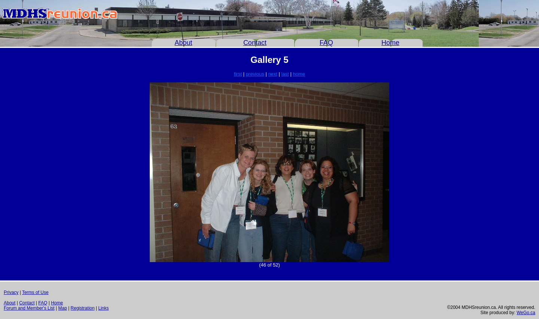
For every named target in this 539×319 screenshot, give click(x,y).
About (183, 42)
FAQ (326, 42)
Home (390, 42)
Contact (255, 42)
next (272, 74)
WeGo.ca (526, 312)
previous (255, 74)
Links (103, 308)
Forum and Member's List (29, 308)
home (299, 74)
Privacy (11, 292)
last (285, 74)
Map (62, 308)
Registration (83, 308)
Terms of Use (35, 292)
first (238, 74)
